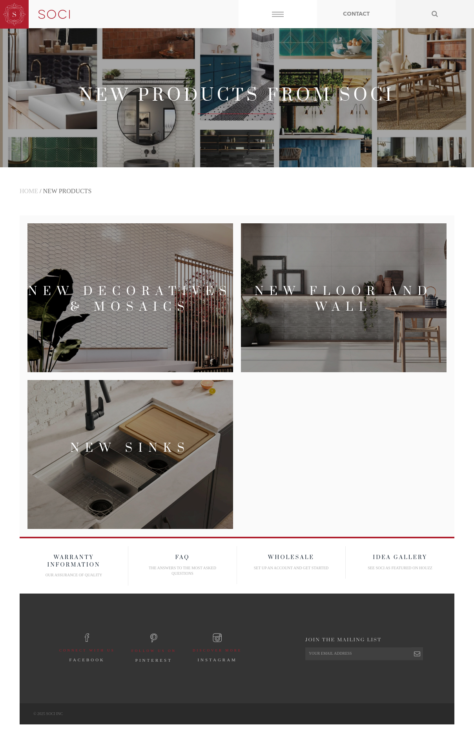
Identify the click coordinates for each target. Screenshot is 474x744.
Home (29, 191)
